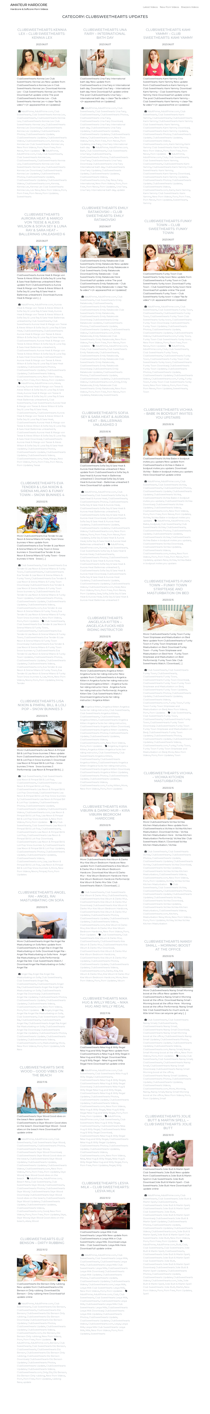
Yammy (147, 203)
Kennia (55, 183)
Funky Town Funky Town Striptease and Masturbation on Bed (166, 706)
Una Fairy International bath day (98, 190)
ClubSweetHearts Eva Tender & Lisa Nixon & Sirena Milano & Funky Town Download (41, 581)
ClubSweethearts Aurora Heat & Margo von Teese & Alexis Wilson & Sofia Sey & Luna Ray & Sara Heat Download (41, 353)
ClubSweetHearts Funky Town (160, 676)
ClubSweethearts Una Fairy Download (101, 121)
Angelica (112, 746)
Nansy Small (175, 1049)
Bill (54, 822)
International (87, 183)
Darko (109, 970)
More (50, 676)
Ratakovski (97, 395)
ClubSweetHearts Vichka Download (163, 543)
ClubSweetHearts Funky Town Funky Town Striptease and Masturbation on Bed (167, 729)
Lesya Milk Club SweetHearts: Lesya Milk (102, 1287)
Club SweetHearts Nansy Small (175, 1059)
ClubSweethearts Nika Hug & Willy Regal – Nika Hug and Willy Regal (105, 1002)
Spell (146, 1293)
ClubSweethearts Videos (93, 177)
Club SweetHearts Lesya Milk (111, 1258)
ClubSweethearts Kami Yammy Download (166, 127)
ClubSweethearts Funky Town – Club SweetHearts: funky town (168, 227)
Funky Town (184, 336)
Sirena (59, 680)
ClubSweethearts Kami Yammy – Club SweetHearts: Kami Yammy (168, 34)
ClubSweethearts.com (37, 140)
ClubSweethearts (26, 118)
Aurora (20, 386)
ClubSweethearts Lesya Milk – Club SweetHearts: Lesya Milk (105, 1187)
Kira (116, 970)
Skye (63, 1214)
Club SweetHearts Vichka (172, 484)
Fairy (119, 180)
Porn (39, 147)
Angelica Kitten (92, 706)
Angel (48, 1010)
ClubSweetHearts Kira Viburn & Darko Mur (103, 898)
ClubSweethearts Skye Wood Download (39, 1152)
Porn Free (49, 147)
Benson (54, 1342)
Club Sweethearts (52, 154)
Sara (99, 593)
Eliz (50, 1372)
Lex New (35, 190)
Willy (119, 1165)
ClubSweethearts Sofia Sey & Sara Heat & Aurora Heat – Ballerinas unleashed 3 (105, 419)
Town (146, 391)
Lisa (44, 676)
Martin (179, 1287)
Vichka (146, 517)
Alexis (57, 383)
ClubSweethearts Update (40, 134)
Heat (45, 458)
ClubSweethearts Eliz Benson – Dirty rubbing (42, 1241)
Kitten (116, 785)
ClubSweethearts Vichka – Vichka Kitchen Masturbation (168, 777)
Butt (178, 1244)
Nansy (146, 1091)
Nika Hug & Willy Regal (92, 1109)
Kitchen (173, 913)
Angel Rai (26, 974)
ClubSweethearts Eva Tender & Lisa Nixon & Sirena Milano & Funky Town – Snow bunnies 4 (41, 489)
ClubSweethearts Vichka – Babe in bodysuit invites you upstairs (168, 414)
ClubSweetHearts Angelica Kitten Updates (103, 729)
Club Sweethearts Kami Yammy (160, 160)
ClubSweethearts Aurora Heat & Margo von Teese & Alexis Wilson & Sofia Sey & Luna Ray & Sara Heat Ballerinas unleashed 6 (41, 344)
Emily (117, 381)
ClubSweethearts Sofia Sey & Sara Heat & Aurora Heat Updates (103, 521)
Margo (53, 458)
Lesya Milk (120, 1284)
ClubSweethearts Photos (114, 114)
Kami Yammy (176, 144)
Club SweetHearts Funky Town (175, 309)
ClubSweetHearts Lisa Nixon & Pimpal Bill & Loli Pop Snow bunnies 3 (41, 796)
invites (172, 553)
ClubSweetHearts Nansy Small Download (166, 1029)
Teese (37, 465)
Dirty (45, 1372)
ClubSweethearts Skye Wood (33, 1149)
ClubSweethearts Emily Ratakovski (99, 306)
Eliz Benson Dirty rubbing (31, 1375)
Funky (180, 378)
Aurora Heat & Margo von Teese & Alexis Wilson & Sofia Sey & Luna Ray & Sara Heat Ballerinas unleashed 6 (40, 396)
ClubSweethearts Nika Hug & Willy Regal (102, 1080)
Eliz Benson (49, 1333)
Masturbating (50, 1043)
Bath (82, 150)
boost (182, 1055)
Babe (146, 524)
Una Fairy (96, 144)
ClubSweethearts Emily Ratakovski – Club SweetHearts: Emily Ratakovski (105, 214)
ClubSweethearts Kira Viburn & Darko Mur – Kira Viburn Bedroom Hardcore (105, 812)
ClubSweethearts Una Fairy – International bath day (105, 34)
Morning (180, 1088)
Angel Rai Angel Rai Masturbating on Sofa (40, 1013)
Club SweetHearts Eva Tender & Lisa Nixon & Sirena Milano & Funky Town (42, 568)
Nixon (28, 680)
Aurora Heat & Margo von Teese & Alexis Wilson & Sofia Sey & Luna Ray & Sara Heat (40, 307)
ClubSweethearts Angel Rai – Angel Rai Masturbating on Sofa (42, 896)
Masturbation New (153, 917)
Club (38, 154)
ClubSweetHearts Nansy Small (160, 1026)
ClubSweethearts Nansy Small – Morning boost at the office (168, 945)
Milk (88, 1330)
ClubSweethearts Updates (31, 137)
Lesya (117, 1323)
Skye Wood (23, 1217)
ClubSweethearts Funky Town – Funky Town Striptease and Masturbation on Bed (168, 587)
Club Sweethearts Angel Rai (32, 980)
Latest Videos (150, 7)
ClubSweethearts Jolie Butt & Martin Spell (166, 1205)
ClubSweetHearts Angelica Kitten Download (104, 726)
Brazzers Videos (189, 7)
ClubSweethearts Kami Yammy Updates (165, 131)
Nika (82, 1158)
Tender (21, 683)
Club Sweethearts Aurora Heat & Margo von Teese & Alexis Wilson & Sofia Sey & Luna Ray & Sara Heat (41, 406)
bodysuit (155, 524)
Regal (112, 1165)
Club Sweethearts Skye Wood (48, 1142)
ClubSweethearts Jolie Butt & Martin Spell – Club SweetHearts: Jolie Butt (168, 1122)
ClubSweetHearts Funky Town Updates (165, 689)
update (121, 190)
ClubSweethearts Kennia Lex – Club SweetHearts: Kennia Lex (41, 34)
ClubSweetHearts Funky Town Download (166, 680)
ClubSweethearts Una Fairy (95, 118)
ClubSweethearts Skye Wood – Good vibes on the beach (42, 1071)
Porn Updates (32, 150)
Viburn (121, 980)
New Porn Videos (169, 7)
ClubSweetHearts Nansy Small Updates (165, 1075)
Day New (111, 180)
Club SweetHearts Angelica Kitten (99, 713)
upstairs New (161, 560)
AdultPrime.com (44, 111)
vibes (28, 1221)
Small (163, 1098)
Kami (172, 190)
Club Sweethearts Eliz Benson (48, 1306)
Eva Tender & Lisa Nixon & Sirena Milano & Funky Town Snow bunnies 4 (41, 614)
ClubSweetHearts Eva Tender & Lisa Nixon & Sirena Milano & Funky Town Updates (41, 594)
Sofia (105, 593)
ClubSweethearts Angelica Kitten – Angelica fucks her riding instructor (105, 624)
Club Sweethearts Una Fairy (110, 111)
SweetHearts (24, 196)
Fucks (109, 785)
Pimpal (43, 871)
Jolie (179, 1280)
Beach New (23, 1181)
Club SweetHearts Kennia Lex (48, 114)
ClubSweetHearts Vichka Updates (162, 547)
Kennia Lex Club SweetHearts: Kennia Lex (40, 144)
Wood (35, 1221)
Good (46, 1211)
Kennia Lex (57, 140)
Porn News (35, 193)
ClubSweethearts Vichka (167, 494)
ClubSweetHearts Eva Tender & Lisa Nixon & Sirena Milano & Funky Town (40, 575)
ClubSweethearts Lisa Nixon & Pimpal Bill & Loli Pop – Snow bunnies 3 (42, 705)
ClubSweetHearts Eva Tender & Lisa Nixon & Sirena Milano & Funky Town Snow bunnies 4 (40, 588)
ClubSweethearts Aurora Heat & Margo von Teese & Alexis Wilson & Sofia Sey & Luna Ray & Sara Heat (40, 334)
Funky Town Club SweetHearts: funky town (167, 339)
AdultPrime (27, 111)
